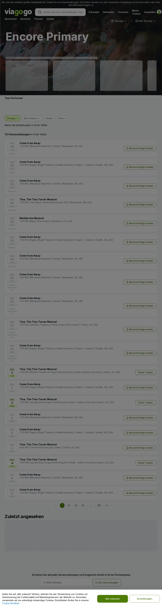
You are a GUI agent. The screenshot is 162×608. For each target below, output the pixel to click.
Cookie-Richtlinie (10, 603)
